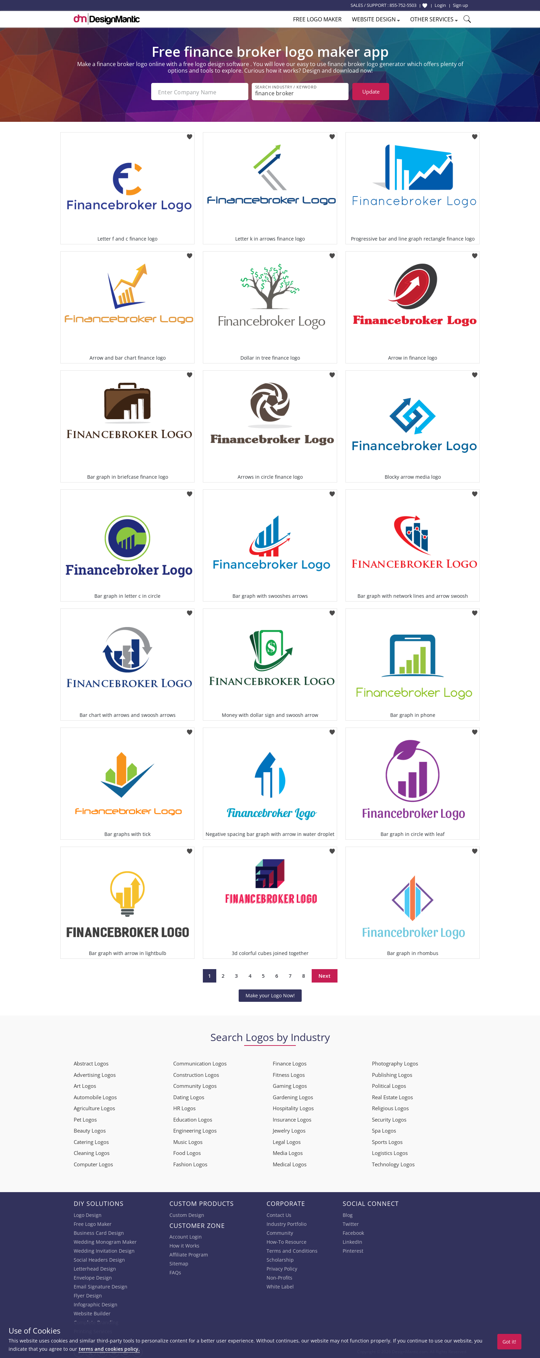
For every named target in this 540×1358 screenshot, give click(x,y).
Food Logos (187, 1151)
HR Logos (184, 1106)
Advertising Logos (95, 1073)
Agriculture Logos (94, 1106)
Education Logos (192, 1118)
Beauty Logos (90, 1129)
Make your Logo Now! (270, 994)
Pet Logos (85, 1118)
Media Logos (288, 1151)
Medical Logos (290, 1162)
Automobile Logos (95, 1095)
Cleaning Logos (92, 1151)
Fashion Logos (190, 1162)
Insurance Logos (292, 1118)
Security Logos (389, 1118)
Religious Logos (390, 1106)
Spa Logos (384, 1129)
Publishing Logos (392, 1073)
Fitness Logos (289, 1073)
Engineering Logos (195, 1129)
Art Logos (85, 1084)
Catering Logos (91, 1140)
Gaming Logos (290, 1084)
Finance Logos (290, 1062)
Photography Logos (395, 1062)
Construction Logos (196, 1073)
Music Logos (187, 1140)
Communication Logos (200, 1062)
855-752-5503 (403, 5)
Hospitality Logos (293, 1106)
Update (371, 91)
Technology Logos (393, 1162)
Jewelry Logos (289, 1129)
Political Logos (389, 1084)
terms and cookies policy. (109, 1349)
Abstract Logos (91, 1062)
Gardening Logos (293, 1095)
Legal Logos (287, 1140)
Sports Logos (387, 1140)
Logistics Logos (390, 1151)
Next (325, 974)
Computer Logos (93, 1162)
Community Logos (195, 1084)
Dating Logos (188, 1095)
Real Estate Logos (392, 1095)
